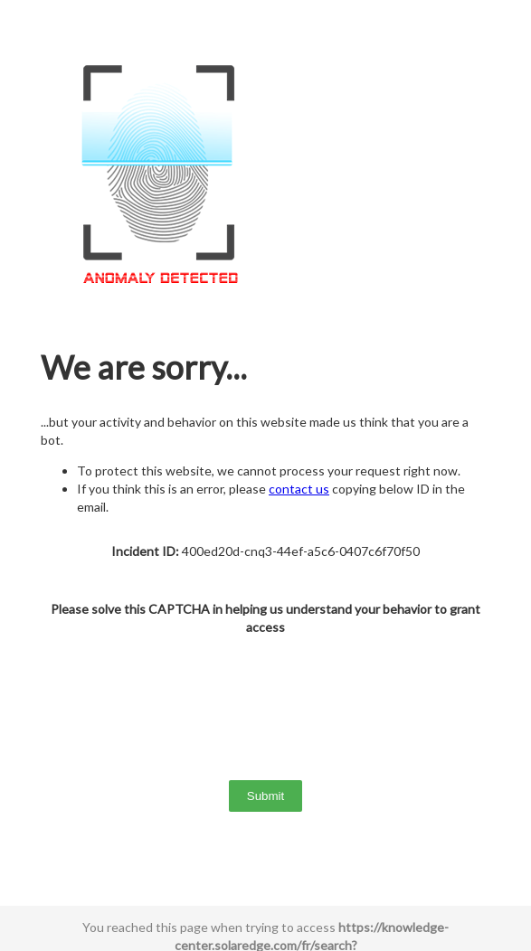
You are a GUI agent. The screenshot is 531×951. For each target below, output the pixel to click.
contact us (299, 488)
